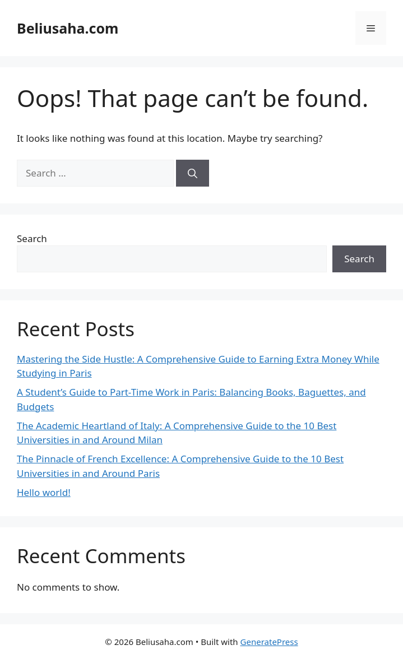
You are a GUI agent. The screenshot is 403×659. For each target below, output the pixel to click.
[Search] (192, 173)
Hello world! (44, 492)
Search (32, 238)
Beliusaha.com (67, 28)
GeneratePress (269, 641)
